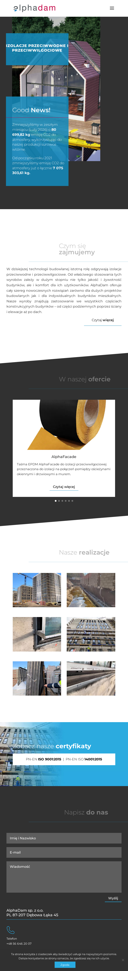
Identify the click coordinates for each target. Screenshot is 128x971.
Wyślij (113, 898)
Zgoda (64, 964)
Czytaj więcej (64, 487)
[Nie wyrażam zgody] (123, 960)
